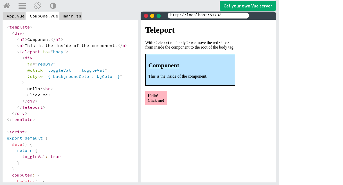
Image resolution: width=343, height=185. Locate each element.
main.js (72, 15)
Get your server (248, 6)
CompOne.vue (44, 15)
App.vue (16, 15)
